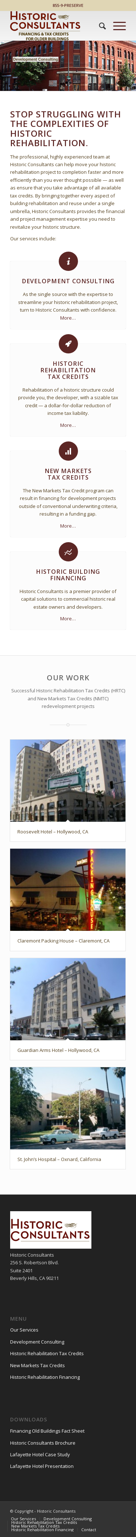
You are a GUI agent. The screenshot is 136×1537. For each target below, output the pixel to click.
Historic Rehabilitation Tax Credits (47, 1353)
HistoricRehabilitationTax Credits (68, 370)
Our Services (24, 1329)
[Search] (99, 25)
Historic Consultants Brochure (42, 1443)
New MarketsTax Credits (68, 474)
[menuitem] (99, 25)
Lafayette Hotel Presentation (42, 1466)
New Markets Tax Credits (37, 1365)
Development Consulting (68, 281)
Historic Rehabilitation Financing (45, 1377)
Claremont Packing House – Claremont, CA (63, 940)
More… (68, 318)
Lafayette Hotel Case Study (40, 1454)
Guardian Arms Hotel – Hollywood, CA (58, 1050)
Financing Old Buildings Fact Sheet (47, 1431)
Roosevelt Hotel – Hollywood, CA (52, 831)
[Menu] (116, 25)
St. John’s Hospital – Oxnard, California (59, 1159)
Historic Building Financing (68, 575)
